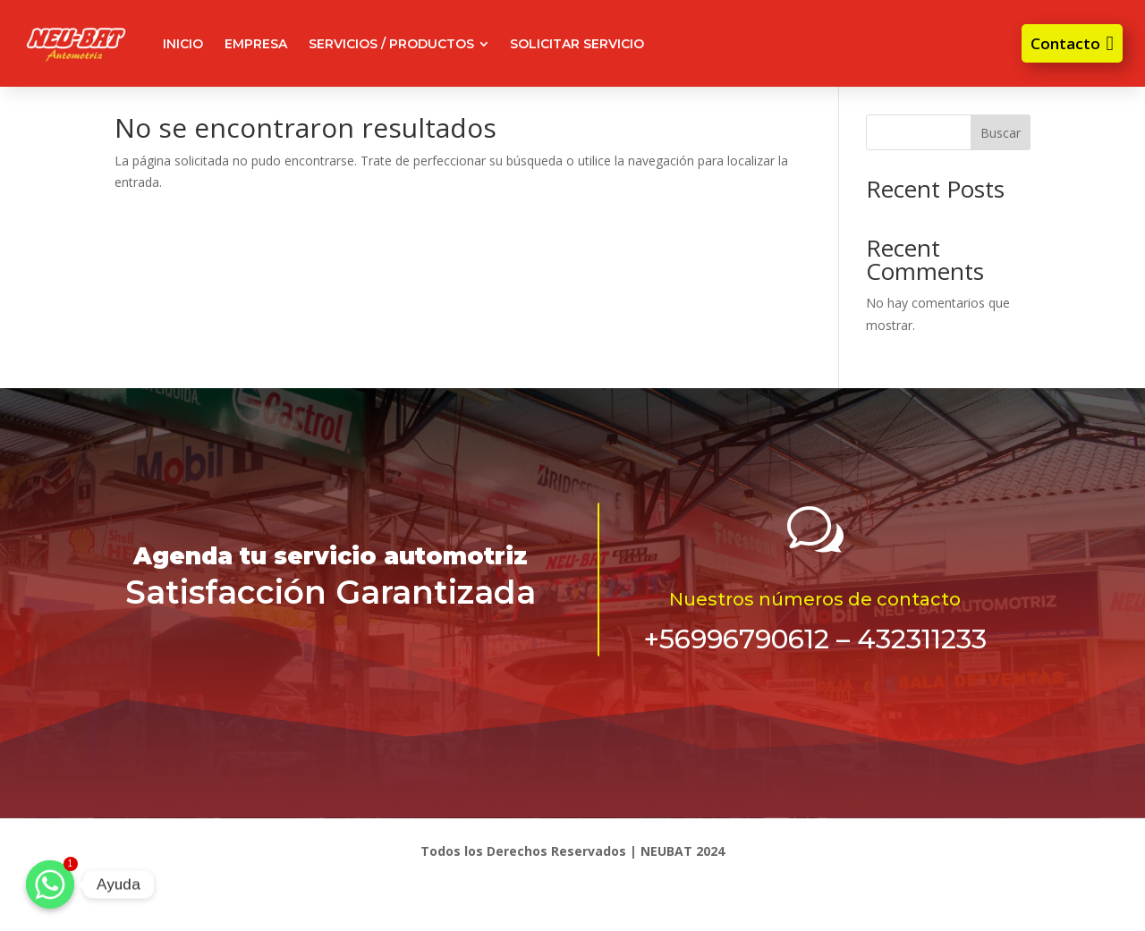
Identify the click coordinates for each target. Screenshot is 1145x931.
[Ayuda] (50, 884)
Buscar (1000, 132)
